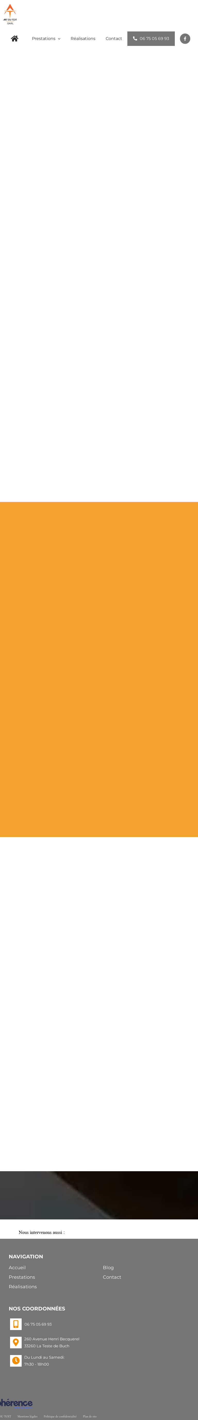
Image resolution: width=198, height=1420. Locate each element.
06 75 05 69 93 (38, 1324)
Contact (112, 1277)
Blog (108, 1267)
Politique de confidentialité (60, 1416)
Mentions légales (28, 1416)
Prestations (22, 1277)
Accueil (17, 1267)
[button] (99, 1233)
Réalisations (23, 1287)
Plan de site (90, 1416)
